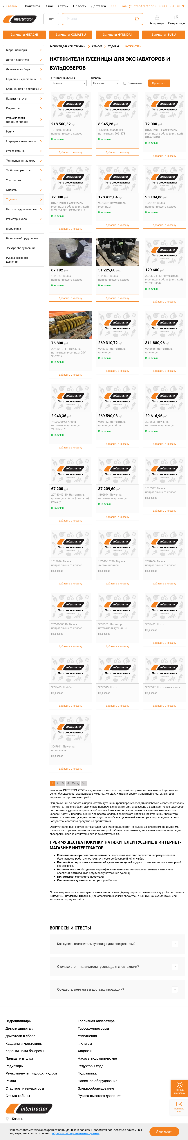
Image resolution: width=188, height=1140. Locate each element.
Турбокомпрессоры (24, 170)
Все (84, 782)
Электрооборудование (20, 248)
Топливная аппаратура (24, 160)
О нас (49, 6)
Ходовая (24, 199)
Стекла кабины (24, 150)
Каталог (97, 46)
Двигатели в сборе (24, 69)
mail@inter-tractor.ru (139, 6)
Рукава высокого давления (17, 259)
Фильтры (24, 189)
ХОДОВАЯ (113, 46)
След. (75, 782)
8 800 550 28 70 (172, 6)
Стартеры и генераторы (24, 141)
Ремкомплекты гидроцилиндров (24, 119)
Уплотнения (24, 179)
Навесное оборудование (22, 238)
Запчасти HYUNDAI (117, 34)
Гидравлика (13, 228)
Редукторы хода (24, 218)
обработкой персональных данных (76, 1133)
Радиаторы (24, 108)
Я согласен (164, 1131)
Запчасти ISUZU (163, 34)
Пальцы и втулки (24, 98)
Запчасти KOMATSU (70, 34)
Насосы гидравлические (24, 209)
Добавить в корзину (70, 151)
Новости (79, 6)
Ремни (10, 131)
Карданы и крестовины (24, 78)
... (114, 4)
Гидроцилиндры (24, 49)
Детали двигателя (24, 59)
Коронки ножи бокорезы (24, 88)
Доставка (98, 6)
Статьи (63, 6)
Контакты (32, 6)
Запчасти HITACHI (24, 34)
